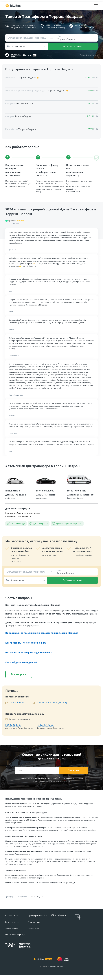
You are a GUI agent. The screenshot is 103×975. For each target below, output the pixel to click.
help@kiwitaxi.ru (19, 702)
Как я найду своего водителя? (21, 662)
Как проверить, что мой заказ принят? (25, 643)
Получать (74, 770)
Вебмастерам (33, 928)
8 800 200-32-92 (13, 724)
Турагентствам (34, 922)
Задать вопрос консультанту (52, 702)
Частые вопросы (11, 928)
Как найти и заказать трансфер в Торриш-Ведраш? (32, 605)
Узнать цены (72, 46)
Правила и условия (55, 966)
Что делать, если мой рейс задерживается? (28, 652)
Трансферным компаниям (38, 915)
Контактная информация (15, 934)
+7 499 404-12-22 (45, 724)
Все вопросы (18, 674)
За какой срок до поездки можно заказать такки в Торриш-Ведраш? (41, 633)
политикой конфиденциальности (57, 781)
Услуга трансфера (12, 922)
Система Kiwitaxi (11, 915)
